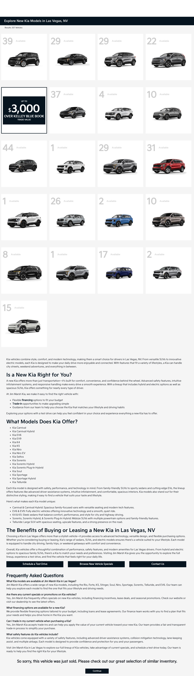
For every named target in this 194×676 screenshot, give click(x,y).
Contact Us (157, 564)
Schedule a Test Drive (35, 564)
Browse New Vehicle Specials (96, 564)
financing (27, 400)
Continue (97, 671)
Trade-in (17, 403)
